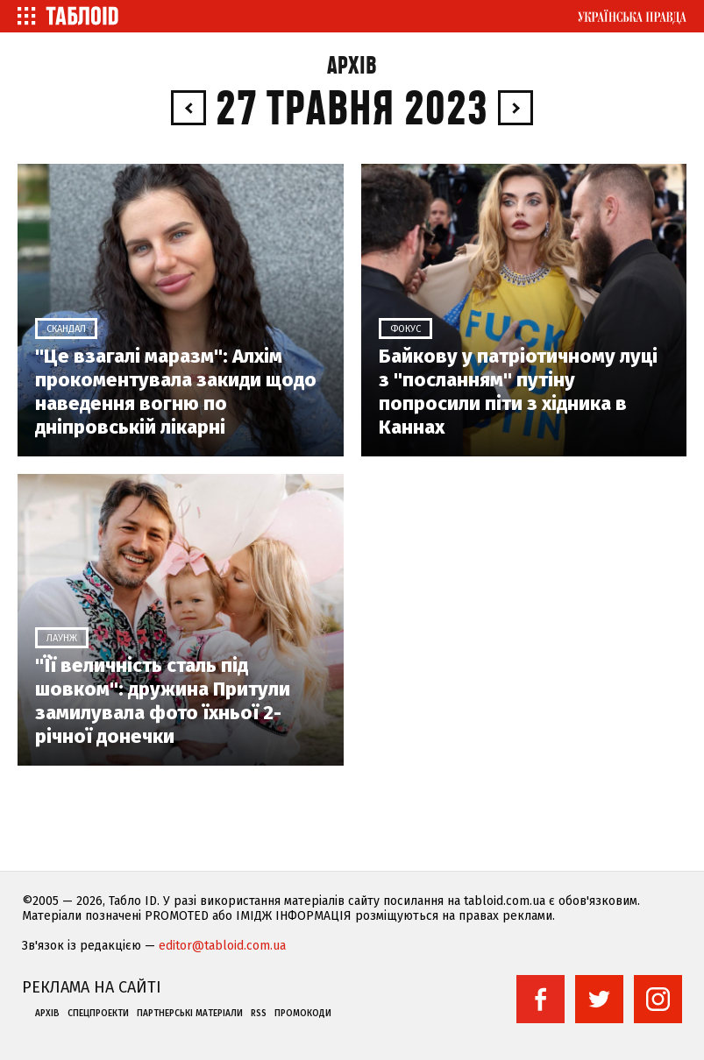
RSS (259, 1013)
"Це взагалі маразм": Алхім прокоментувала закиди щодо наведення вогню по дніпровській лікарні (175, 391)
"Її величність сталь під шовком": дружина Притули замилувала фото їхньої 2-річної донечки (162, 701)
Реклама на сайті (91, 987)
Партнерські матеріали (190, 1013)
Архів (352, 66)
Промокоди (302, 1013)
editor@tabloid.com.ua (222, 945)
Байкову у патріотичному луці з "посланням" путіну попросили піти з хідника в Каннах (518, 391)
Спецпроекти (98, 1013)
